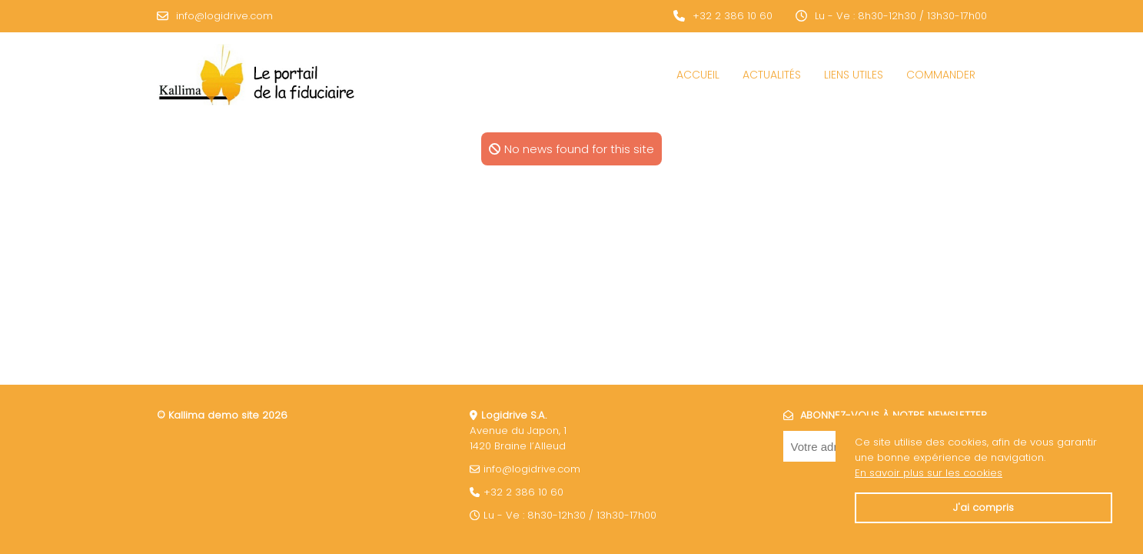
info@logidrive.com (224, 15)
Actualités (772, 74)
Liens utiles (853, 74)
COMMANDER (940, 74)
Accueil (697, 74)
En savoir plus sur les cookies (928, 473)
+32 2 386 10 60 (733, 15)
